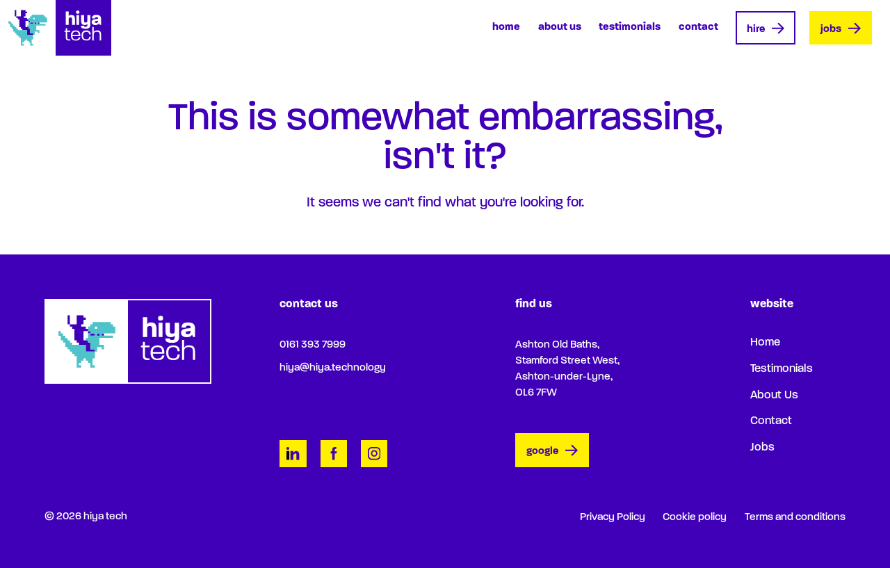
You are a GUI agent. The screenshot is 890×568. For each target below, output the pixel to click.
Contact (698, 27)
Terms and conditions (795, 517)
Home (506, 27)
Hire (765, 29)
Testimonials (630, 27)
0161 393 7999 (313, 344)
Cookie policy (695, 517)
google (552, 451)
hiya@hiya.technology (333, 367)
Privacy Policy (612, 517)
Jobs (840, 29)
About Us (559, 27)
